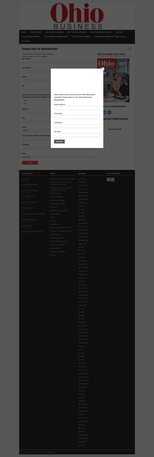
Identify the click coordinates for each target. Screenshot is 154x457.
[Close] (102, 69)
